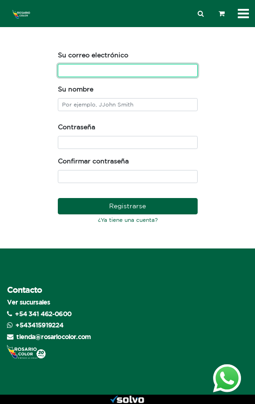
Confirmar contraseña (93, 161)
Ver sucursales (28, 302)
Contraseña (76, 127)
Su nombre (75, 89)
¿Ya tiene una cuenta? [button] (128, 220)
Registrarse (127, 206)
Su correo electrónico (93, 55)
